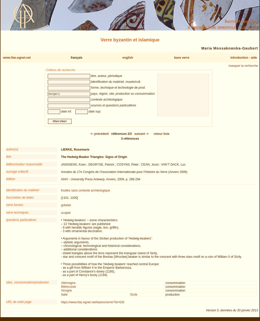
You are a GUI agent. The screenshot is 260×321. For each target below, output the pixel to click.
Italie (64, 295)
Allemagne (68, 283)
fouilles (65, 191)
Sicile (133, 295)
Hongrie (66, 291)
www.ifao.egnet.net (17, 57)
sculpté (66, 213)
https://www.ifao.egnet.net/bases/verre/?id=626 (92, 303)
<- (100, 134)
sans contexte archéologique (90, 191)
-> (141, 134)
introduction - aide (243, 57)
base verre (181, 57)
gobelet (66, 206)
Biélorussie (68, 287)
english (127, 57)
